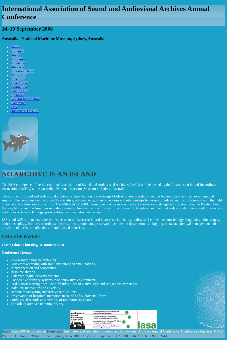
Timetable (18, 63)
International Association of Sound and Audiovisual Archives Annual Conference (121, 331)
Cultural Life (20, 91)
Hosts (15, 55)
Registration (19, 75)
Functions (18, 79)
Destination (19, 87)
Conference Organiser (196, 331)
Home (15, 47)
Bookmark (25, 111)
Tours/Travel (20, 83)
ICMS (218, 331)
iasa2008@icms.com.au (29, 331)
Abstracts (17, 67)
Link (14, 107)
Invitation (17, 51)
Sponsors (17, 95)
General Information (25, 99)
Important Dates (22, 71)
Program (17, 59)
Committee (18, 103)
